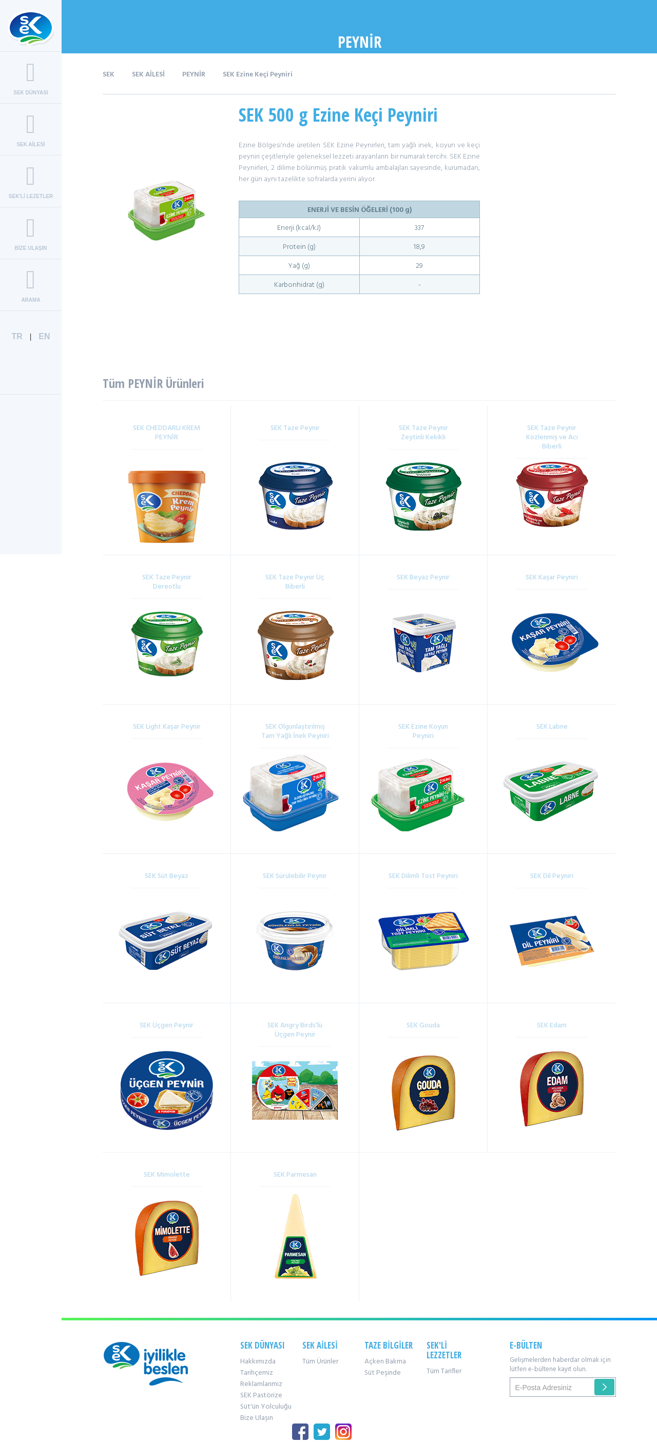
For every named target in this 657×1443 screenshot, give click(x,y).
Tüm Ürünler (320, 1362)
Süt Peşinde (382, 1373)
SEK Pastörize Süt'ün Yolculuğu (266, 1401)
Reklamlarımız (261, 1384)
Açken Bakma (385, 1362)
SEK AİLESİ (148, 75)
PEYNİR (193, 75)
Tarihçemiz (256, 1373)
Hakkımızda (258, 1362)
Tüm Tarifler (444, 1371)
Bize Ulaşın (256, 1418)
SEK (108, 75)
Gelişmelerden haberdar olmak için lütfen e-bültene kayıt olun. (560, 1365)
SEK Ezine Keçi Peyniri (258, 75)
